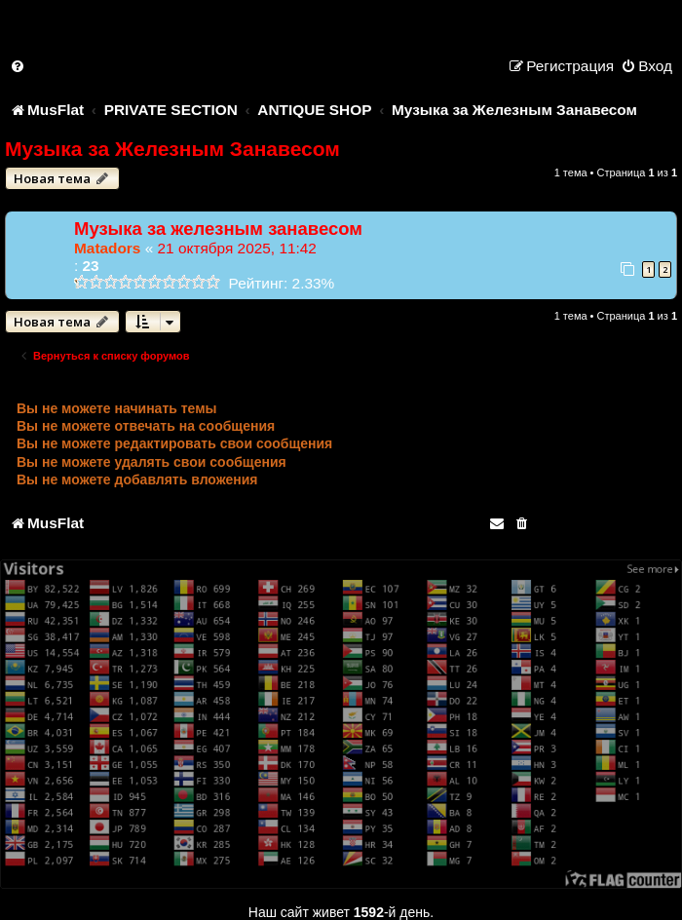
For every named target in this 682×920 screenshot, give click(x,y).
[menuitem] (18, 66)
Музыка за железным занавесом (218, 228)
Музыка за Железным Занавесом (172, 148)
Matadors (107, 248)
